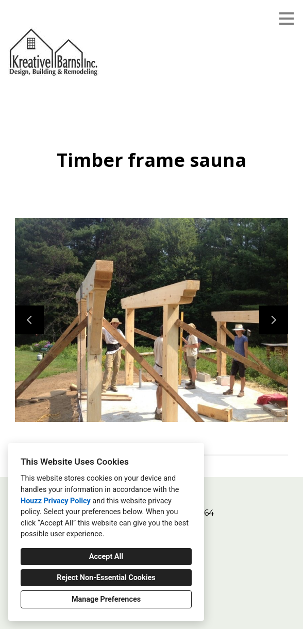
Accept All (106, 556)
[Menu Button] (286, 18)
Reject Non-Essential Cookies (106, 577)
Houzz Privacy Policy (56, 501)
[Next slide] (273, 319)
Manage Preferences (106, 599)
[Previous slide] (29, 319)
